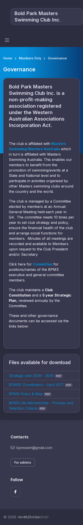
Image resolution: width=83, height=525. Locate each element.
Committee (42, 264)
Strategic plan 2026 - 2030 (31, 375)
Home (7, 58)
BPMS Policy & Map (26, 394)
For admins (22, 462)
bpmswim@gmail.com (31, 447)
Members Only (30, 58)
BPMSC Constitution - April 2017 (36, 385)
